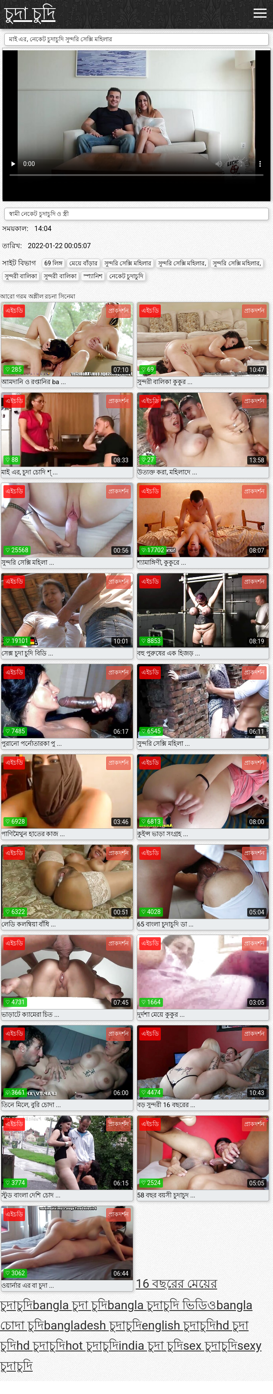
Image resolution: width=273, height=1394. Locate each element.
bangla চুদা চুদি (70, 1305)
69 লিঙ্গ (53, 263)
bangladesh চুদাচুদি (93, 1325)
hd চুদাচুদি (40, 1346)
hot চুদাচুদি (92, 1346)
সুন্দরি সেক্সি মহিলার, (182, 263)
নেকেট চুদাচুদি (126, 276)
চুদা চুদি (29, 13)
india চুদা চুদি (151, 1346)
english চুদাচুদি (179, 1325)
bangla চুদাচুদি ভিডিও (161, 1305)
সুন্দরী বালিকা (21, 276)
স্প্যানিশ (92, 276)
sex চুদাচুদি (210, 1346)
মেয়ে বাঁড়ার (83, 263)
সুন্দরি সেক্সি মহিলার (127, 263)
